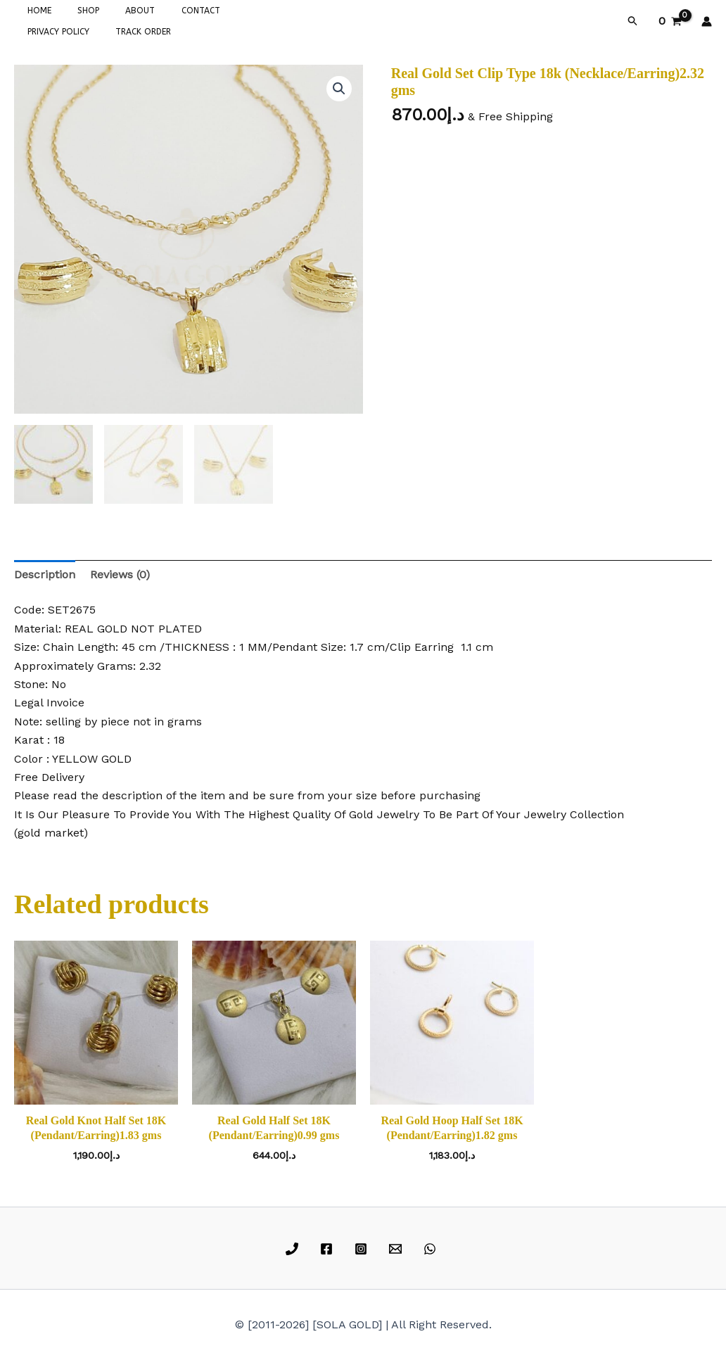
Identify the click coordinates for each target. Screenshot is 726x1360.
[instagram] (363, 1249)
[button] (633, 21)
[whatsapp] (432, 1249)
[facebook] (329, 1249)
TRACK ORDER (50, 32)
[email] (397, 1249)
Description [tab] (44, 574)
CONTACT (167, 10)
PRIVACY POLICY (235, 10)
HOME (34, 10)
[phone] (294, 1249)
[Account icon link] (706, 21)
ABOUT (117, 10)
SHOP (74, 10)
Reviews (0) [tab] (120, 574)
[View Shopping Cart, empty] (669, 21)
